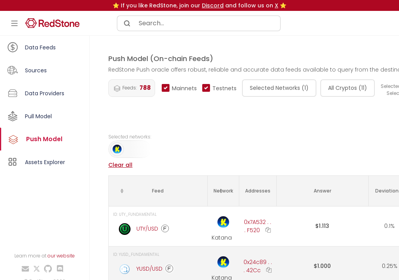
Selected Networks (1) (279, 88)
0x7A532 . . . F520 (257, 226)
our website (61, 255)
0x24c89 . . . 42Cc (258, 266)
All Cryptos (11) (347, 88)
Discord (213, 5)
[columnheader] (158, 190)
